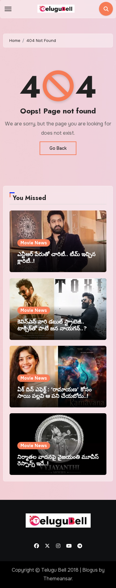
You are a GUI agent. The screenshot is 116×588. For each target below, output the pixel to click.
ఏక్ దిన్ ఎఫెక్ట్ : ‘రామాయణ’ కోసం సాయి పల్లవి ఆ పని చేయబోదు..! (54, 393)
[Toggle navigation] (8, 9)
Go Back (58, 148)
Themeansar (57, 578)
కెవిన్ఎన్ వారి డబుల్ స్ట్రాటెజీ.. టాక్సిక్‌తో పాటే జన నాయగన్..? (52, 325)
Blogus (90, 570)
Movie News (33, 243)
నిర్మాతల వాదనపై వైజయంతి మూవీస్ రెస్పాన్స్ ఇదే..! (58, 460)
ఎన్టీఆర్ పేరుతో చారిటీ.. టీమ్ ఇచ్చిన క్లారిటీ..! (56, 257)
